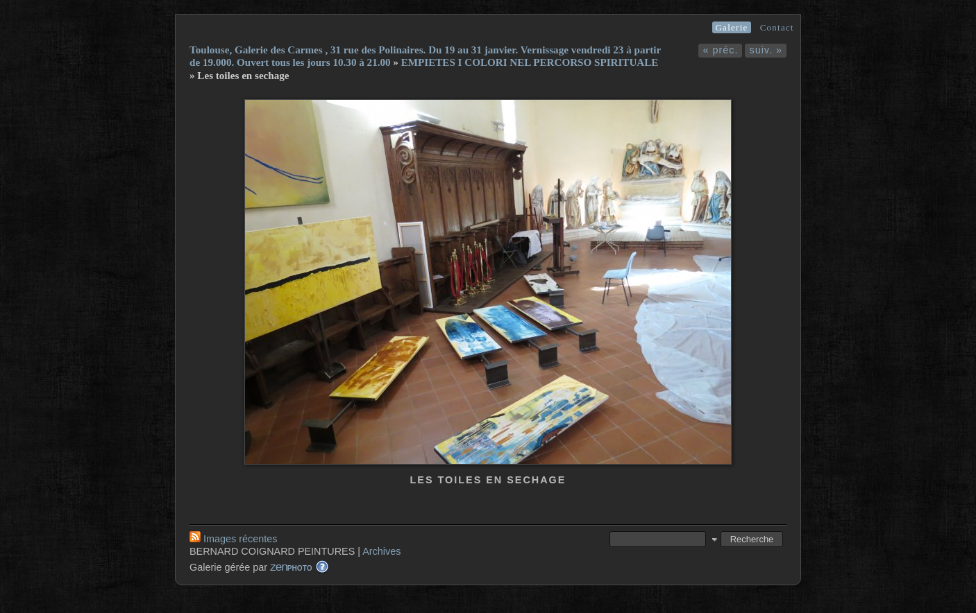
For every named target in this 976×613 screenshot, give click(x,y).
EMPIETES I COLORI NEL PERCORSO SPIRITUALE (530, 62)
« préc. (720, 49)
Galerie (731, 27)
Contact (777, 27)
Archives (381, 551)
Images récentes (233, 538)
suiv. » (765, 49)
